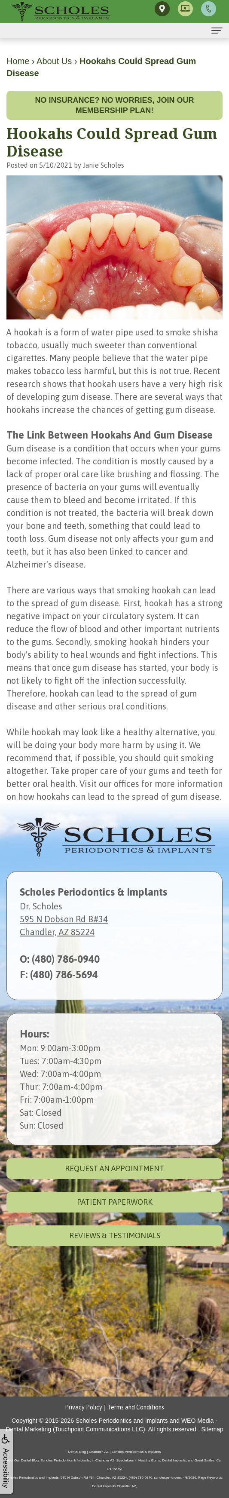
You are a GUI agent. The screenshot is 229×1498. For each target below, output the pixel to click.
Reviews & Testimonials (114, 1235)
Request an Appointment (114, 1168)
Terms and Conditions (135, 1407)
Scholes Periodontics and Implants (122, 1420)
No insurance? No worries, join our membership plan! (114, 105)
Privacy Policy (83, 1407)
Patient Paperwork (115, 1201)
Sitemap (212, 1429)
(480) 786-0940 (66, 959)
